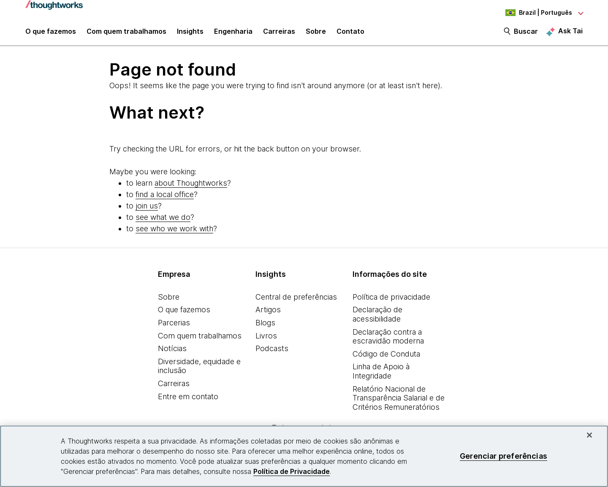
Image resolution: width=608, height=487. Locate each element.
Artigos (268, 314)
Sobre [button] (316, 34)
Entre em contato (188, 401)
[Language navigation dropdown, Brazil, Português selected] (536, 12)
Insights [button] (190, 34)
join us (147, 210)
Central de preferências (296, 301)
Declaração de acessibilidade (377, 319)
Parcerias (174, 327)
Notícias (172, 353)
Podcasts (271, 353)
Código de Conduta (386, 358)
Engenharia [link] (233, 34)
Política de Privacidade (291, 471)
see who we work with (174, 233)
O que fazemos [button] (50, 34)
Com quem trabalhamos (200, 340)
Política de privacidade (391, 301)
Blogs (265, 327)
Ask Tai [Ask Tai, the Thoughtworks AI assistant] (570, 34)
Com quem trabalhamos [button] (126, 34)
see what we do (163, 221)
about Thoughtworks (191, 187)
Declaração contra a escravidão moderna (388, 341)
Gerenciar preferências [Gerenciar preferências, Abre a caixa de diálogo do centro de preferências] (503, 456)
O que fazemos (184, 314)
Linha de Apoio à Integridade (381, 376)
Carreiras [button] (279, 34)
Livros (266, 340)
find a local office (165, 199)
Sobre (168, 301)
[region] (304, 456)
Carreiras (174, 388)
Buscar (526, 34)
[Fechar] (589, 435)
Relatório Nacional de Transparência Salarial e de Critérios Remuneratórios (399, 402)
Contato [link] (350, 34)
